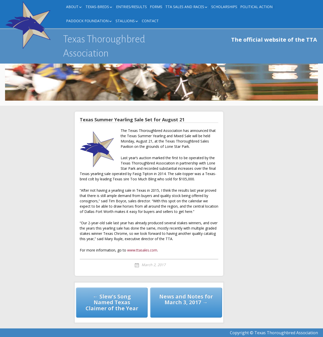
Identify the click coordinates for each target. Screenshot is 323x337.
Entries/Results (131, 6)
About (72, 6)
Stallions (125, 20)
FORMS (156, 6)
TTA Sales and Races (184, 6)
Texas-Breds (97, 6)
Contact (150, 20)
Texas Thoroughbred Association (104, 46)
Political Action (256, 6)
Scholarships (224, 6)
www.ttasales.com (142, 250)
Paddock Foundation (87, 20)
